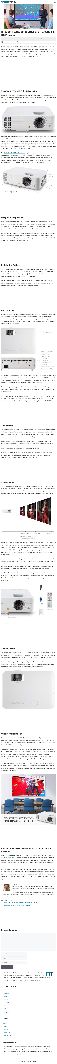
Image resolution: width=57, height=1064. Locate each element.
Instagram (6, 1012)
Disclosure (6, 1029)
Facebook (6, 993)
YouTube (5, 1006)
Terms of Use (7, 1035)
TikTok (5, 996)
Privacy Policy (7, 1032)
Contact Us (40, 980)
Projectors (23, 42)
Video (29, 42)
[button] (51, 2)
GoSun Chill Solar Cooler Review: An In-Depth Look (17, 905)
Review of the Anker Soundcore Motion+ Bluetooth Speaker (20, 902)
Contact (5, 1026)
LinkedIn (5, 1000)
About (5, 1023)
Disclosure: (10, 38)
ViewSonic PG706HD (11, 857)
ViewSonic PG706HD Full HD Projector (14, 153)
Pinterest (6, 1009)
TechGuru (6, 42)
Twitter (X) (6, 1003)
